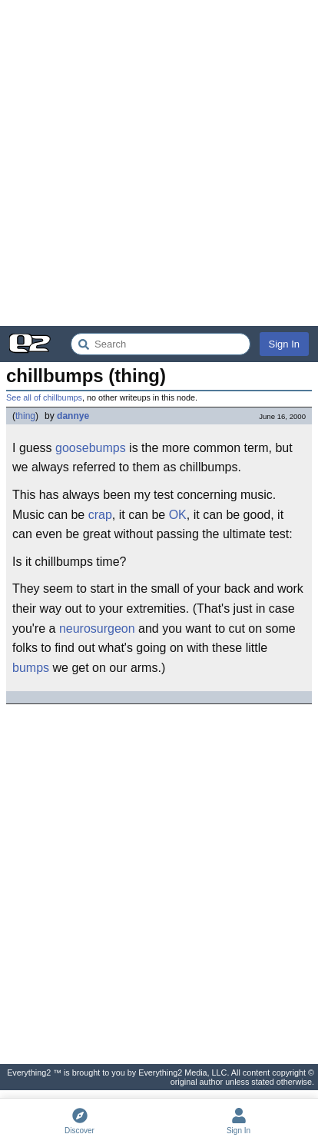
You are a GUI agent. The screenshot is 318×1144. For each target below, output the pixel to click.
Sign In (284, 344)
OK (178, 514)
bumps (30, 667)
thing (25, 416)
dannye (73, 416)
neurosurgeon (97, 628)
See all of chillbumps (44, 397)
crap (100, 514)
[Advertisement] (159, 163)
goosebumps (90, 447)
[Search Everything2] (160, 344)
